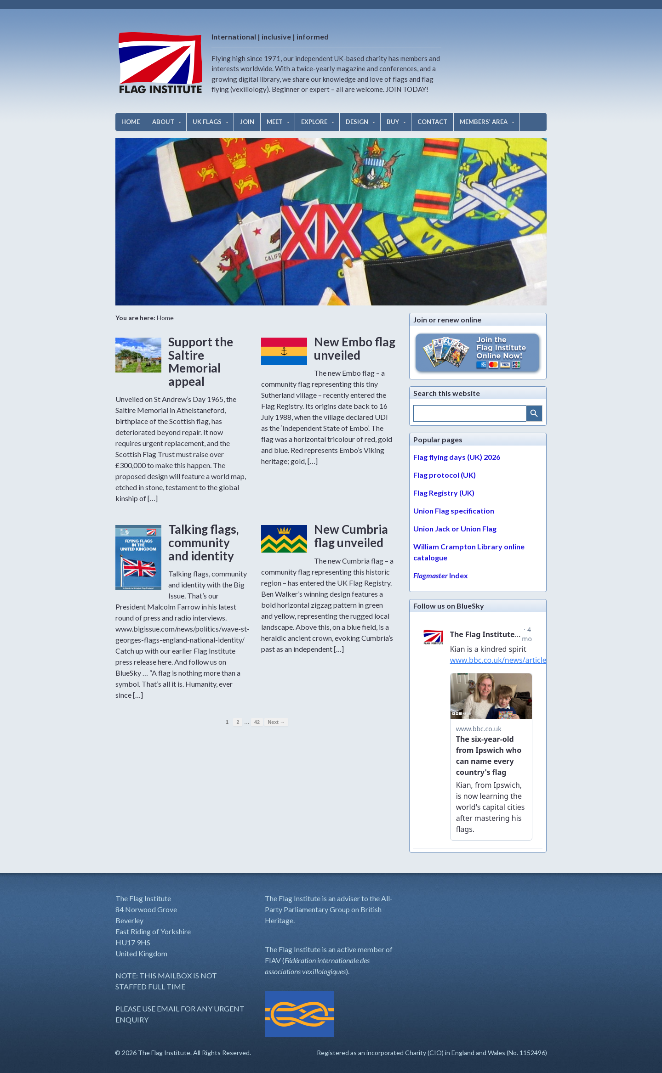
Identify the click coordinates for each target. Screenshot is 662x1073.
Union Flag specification (453, 510)
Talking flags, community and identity (203, 542)
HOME (130, 121)
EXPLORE (314, 121)
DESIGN (357, 121)
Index (440, 575)
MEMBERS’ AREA (484, 121)
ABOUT (163, 121)
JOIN (247, 121)
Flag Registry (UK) (443, 492)
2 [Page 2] (237, 722)
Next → (276, 722)
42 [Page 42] (257, 722)
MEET (275, 121)
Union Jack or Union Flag (454, 528)
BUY (393, 121)
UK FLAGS (207, 121)
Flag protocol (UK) (444, 474)
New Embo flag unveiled (354, 348)
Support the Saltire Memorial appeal (200, 361)
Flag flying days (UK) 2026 (456, 456)
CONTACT (432, 121)
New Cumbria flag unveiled (351, 536)
